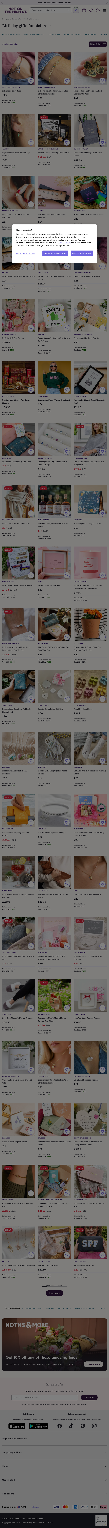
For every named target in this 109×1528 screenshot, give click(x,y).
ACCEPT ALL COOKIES (81, 253)
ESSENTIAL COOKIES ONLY (55, 253)
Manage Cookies (25, 253)
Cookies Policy (64, 243)
